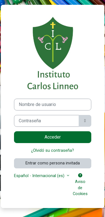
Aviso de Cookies (80, 184)
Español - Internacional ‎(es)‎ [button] (40, 175)
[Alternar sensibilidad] (85, 121)
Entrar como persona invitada (52, 163)
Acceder (53, 137)
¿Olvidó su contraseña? (52, 150)
